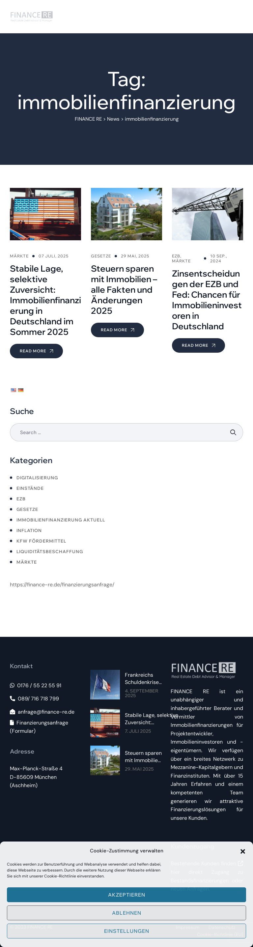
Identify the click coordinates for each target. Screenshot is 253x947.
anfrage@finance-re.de (42, 711)
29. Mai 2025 (139, 769)
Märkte (26, 562)
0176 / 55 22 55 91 (35, 685)
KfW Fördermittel (41, 541)
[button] (242, 850)
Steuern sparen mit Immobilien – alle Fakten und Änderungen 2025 (143, 757)
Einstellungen (126, 931)
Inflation (29, 530)
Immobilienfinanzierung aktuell (60, 519)
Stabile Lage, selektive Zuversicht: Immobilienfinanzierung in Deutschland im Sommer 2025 (153, 719)
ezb (21, 498)
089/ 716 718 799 (34, 698)
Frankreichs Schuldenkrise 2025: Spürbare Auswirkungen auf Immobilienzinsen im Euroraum (146, 678)
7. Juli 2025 (138, 731)
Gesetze (27, 509)
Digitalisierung (37, 477)
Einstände (30, 488)
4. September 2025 (141, 693)
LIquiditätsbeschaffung (49, 551)
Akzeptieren (126, 895)
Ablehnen (126, 913)
